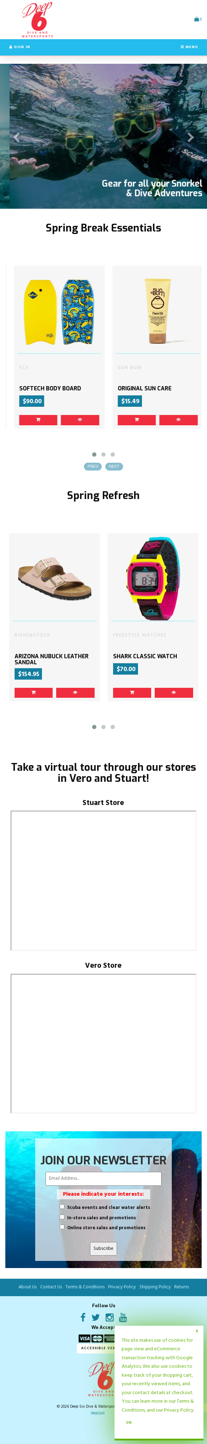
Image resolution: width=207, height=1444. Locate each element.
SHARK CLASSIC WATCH (145, 656)
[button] (198, 19)
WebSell (98, 1414)
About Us (27, 1287)
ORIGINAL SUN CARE (178, 389)
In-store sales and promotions (101, 1218)
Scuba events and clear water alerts (108, 1208)
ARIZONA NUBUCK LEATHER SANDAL (52, 659)
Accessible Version (103, 1349)
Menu (189, 47)
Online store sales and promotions (106, 1228)
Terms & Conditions (85, 1287)
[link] (72, 420)
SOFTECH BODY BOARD (84, 389)
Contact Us (51, 1287)
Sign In (19, 47)
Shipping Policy (155, 1287)
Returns (181, 1287)
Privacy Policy (178, 1410)
